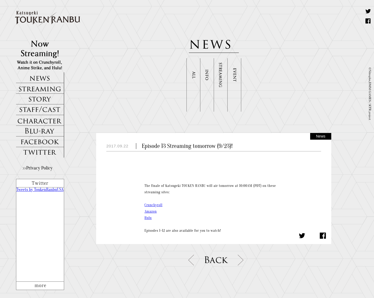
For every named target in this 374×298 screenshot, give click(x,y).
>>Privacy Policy (38, 168)
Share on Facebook (368, 21)
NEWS (40, 77)
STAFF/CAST (40, 109)
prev (191, 260)
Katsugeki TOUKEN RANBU (50, 19)
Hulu (148, 217)
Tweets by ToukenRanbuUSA (40, 189)
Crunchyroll (153, 205)
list (216, 260)
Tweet (368, 11)
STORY (40, 99)
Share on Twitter (302, 236)
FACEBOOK (40, 141)
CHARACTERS (40, 120)
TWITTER (40, 152)
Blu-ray (40, 131)
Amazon (151, 211)
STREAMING (40, 88)
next (241, 260)
